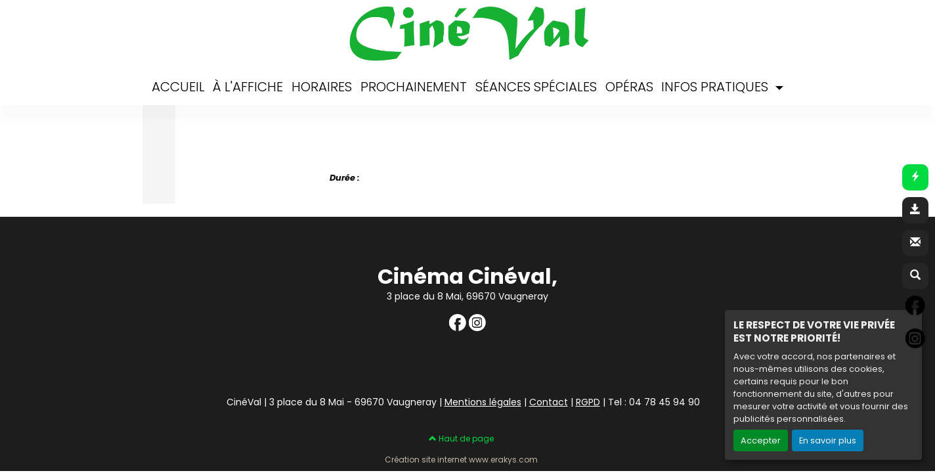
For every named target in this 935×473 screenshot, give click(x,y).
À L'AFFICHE (248, 87)
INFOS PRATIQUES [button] (716, 87)
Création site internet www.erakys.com (461, 460)
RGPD (588, 402)
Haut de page (461, 438)
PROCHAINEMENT (413, 87)
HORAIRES (322, 87)
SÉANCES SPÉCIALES (536, 87)
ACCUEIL (178, 87)
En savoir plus (827, 440)
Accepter (761, 440)
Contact (548, 402)
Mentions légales (483, 402)
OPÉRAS (629, 87)
